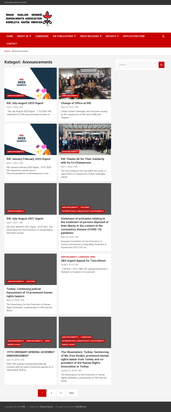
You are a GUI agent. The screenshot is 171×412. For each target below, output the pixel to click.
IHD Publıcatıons (63, 36)
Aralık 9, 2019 (67, 265)
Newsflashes (14, 345)
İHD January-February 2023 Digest (28, 159)
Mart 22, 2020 (13, 300)
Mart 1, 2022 (66, 167)
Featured (85, 207)
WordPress (81, 406)
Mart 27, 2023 (67, 107)
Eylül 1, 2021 (12, 222)
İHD (21, 107)
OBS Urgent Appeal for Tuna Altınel (83, 260)
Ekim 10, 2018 (13, 360)
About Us (22, 36)
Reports (111, 36)
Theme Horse (46, 406)
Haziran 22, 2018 (68, 370)
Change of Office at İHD (76, 103)
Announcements (15, 96)
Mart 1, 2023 (12, 163)
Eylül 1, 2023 (12, 107)
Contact (12, 43)
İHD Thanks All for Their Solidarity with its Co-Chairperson (82, 160)
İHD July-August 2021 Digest (25, 218)
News (92, 257)
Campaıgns (42, 36)
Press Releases (89, 36)
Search (161, 65)
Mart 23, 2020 (67, 237)
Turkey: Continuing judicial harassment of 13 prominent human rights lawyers (29, 292)
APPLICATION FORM (133, 36)
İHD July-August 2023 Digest (25, 103)
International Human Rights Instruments (83, 211)
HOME (10, 36)
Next (72, 393)
